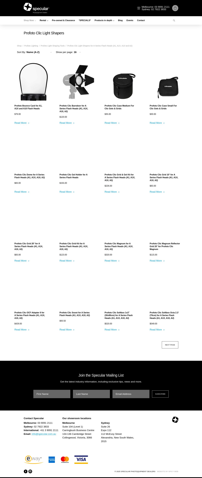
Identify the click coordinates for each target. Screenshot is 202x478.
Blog (120, 20)
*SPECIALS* (85, 20)
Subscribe (160, 394)
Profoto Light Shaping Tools (53, 46)
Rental (43, 20)
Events (130, 20)
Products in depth (103, 20)
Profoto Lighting (31, 46)
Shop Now (29, 20)
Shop (19, 46)
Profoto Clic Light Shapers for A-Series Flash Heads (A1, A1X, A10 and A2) (99, 46)
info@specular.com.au (44, 434)
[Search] (174, 20)
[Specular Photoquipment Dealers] (36, 8)
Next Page (170, 345)
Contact (141, 20)
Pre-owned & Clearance (63, 20)
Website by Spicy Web (167, 471)
